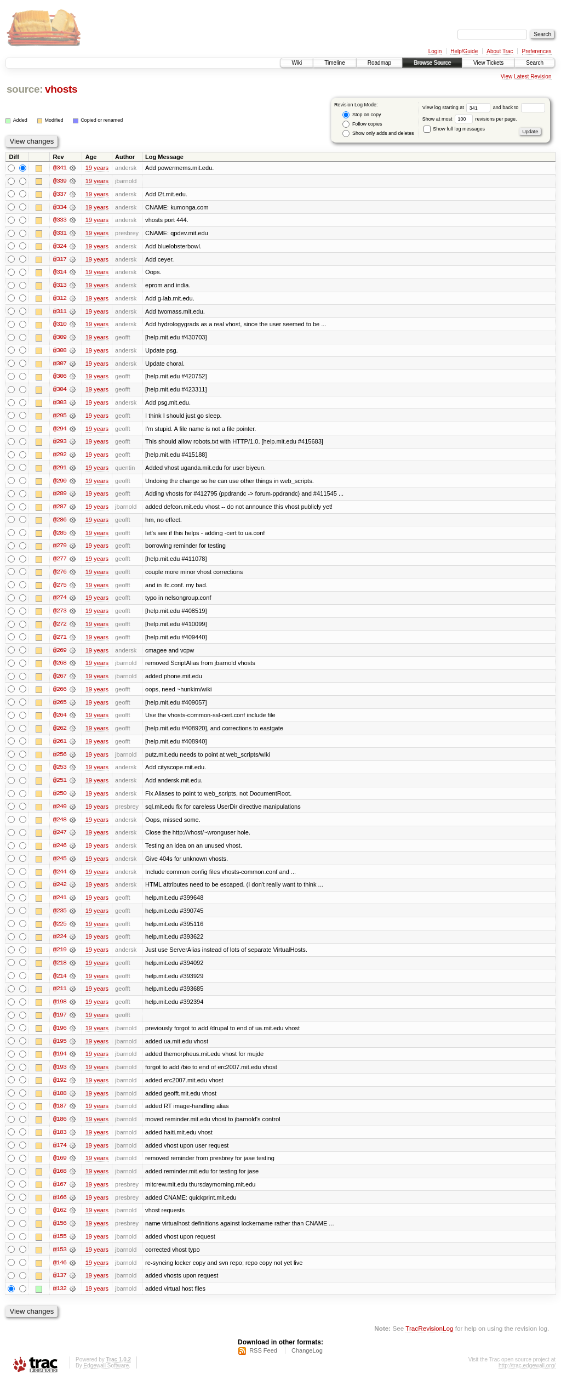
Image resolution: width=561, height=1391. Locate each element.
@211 (59, 996)
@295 (59, 417)
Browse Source (432, 63)
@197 (59, 1023)
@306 (59, 378)
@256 (59, 760)
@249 (59, 812)
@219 (59, 957)
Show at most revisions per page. (469, 119)
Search (534, 63)
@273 (59, 615)
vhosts (61, 89)
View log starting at (457, 107)
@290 (59, 483)
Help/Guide (464, 51)
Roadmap (379, 63)
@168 (59, 1181)
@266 (59, 694)
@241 (59, 904)
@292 (59, 457)
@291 (59, 470)
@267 (59, 681)
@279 (59, 549)
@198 (59, 1010)
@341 (59, 167)
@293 (59, 444)
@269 (59, 654)
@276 (59, 575)
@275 (59, 588)
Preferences (537, 51)
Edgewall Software (106, 1376)
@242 (59, 891)
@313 (59, 286)
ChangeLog (307, 1361)
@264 (59, 720)
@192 (59, 1089)
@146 (59, 1273)
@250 (59, 799)
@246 (59, 852)
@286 (59, 523)
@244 (59, 878)
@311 (59, 312)
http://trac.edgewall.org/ (527, 1376)
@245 (59, 865)
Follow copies (362, 124)
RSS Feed (263, 1361)
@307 (59, 365)
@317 (59, 260)
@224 (59, 944)
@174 (59, 1154)
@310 (59, 325)
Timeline (334, 63)
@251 (59, 786)
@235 (59, 917)
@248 (59, 825)
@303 (59, 404)
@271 (59, 641)
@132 (59, 1299)
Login (435, 51)
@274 (59, 602)
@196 (59, 1036)
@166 (59, 1207)
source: (25, 89)
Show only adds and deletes (378, 133)
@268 (59, 667)
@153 (59, 1260)
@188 (59, 1102)
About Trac (499, 51)
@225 (59, 931)
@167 (59, 1194)
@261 (59, 746)
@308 (59, 352)
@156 (59, 1233)
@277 (59, 562)
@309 (59, 338)
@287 (59, 510)
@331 (59, 233)
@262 (59, 733)
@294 (59, 431)
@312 (59, 299)
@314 (59, 273)
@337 (59, 194)
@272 (59, 628)
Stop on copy (361, 114)
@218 (59, 970)
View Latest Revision (526, 76)
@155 (59, 1246)
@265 (59, 707)
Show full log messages (454, 129)
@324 (59, 246)
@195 (59, 1049)
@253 (59, 773)
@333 (59, 220)
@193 (59, 1075)
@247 (59, 838)
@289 (59, 496)
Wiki (296, 63)
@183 (59, 1141)
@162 (59, 1220)
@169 (59, 1167)
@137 (59, 1286)
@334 (59, 207)
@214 (59, 983)
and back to (519, 107)
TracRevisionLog (429, 1339)
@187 (59, 1115)
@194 (59, 1062)
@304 (59, 391)
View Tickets (488, 63)
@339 (59, 181)
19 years (96, 167)
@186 (59, 1128)
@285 (59, 536)
